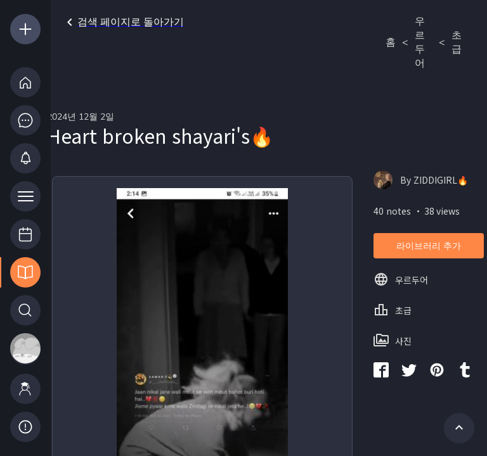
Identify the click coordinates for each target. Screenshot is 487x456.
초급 (456, 42)
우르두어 (420, 42)
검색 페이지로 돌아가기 (123, 22)
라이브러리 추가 (428, 246)
